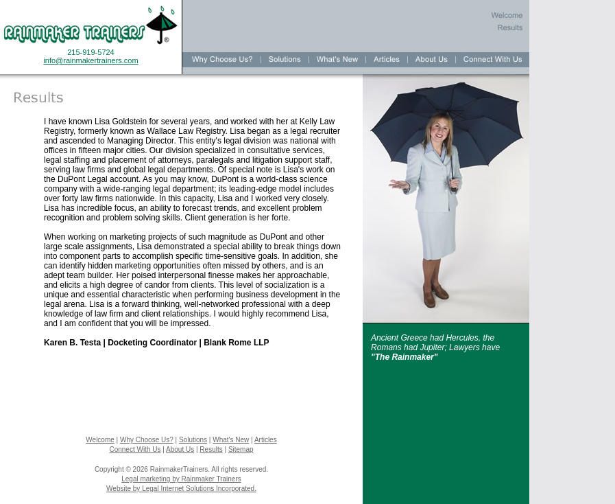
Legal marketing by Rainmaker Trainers (181, 479)
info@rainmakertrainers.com (90, 60)
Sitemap (241, 449)
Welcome (100, 440)
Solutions (193, 440)
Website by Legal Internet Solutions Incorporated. (181, 488)
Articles (265, 440)
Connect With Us (134, 449)
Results (211, 449)
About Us (180, 449)
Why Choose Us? (146, 440)
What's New (231, 440)
